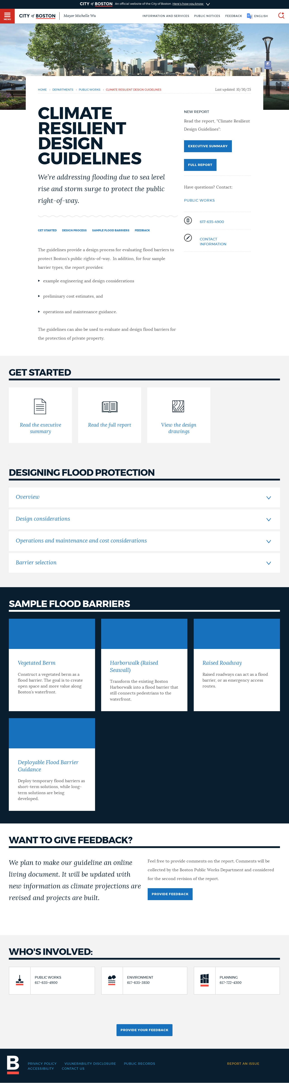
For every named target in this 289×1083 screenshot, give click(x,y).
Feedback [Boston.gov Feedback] (233, 16)
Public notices (207, 16)
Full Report (200, 165)
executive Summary (208, 146)
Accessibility (41, 1068)
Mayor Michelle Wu (80, 16)
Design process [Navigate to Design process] (74, 230)
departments (62, 89)
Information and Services (165, 16)
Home (42, 89)
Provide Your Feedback (144, 1030)
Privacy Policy (42, 1063)
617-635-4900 (212, 222)
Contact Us (73, 1068)
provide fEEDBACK (170, 894)
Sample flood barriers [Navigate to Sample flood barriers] (110, 230)
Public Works (199, 200)
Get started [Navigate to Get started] (47, 230)
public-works (89, 89)
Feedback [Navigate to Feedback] (142, 230)
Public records (139, 1063)
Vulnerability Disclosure (90, 1063)
